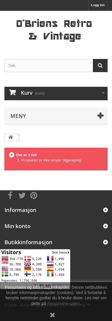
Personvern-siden (63, 303)
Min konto (17, 226)
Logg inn (98, 5)
